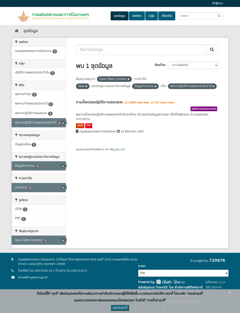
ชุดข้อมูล (119, 15)
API (107, 149)
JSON (80, 125)
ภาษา (141, 266)
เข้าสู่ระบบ (217, 3)
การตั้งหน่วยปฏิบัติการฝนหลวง (99, 102)
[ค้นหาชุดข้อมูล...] (141, 50)
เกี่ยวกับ (167, 15)
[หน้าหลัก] (17, 31)
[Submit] (212, 50)
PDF (89, 125)
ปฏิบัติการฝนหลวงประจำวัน (203, 109)
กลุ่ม (151, 15)
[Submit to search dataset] (219, 15)
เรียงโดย (160, 65)
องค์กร (136, 15)
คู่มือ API (119, 149)
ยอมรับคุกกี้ (120, 308)
